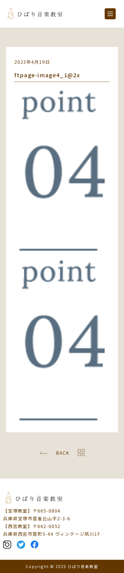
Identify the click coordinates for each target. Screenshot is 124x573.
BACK (62, 452)
